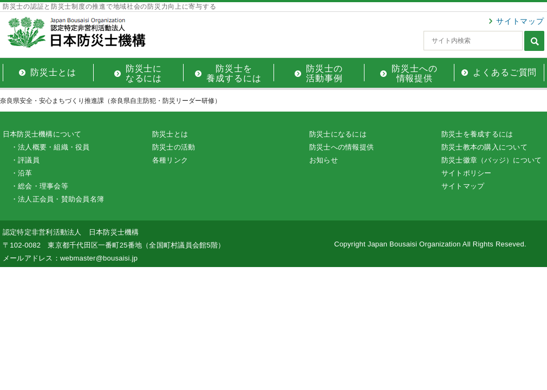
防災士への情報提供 (341, 147)
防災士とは (170, 134)
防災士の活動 (173, 147)
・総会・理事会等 (39, 186)
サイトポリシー (466, 173)
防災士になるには (338, 134)
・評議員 (25, 160)
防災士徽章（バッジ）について (491, 160)
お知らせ (323, 160)
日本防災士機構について (42, 134)
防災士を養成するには (477, 134)
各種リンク (170, 160)
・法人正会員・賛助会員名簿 (57, 199)
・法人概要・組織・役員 (50, 147)
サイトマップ (520, 21)
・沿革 (21, 173)
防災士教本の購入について (484, 147)
